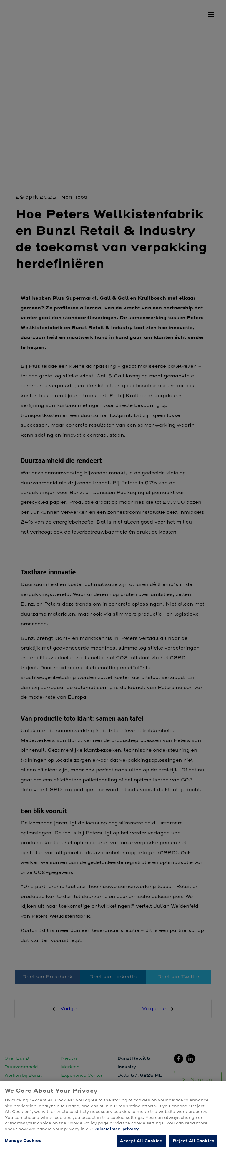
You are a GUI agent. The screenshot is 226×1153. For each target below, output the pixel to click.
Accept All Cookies (141, 1140)
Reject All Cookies (193, 1140)
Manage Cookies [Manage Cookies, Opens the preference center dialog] (23, 1140)
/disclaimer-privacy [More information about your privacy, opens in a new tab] (117, 1129)
